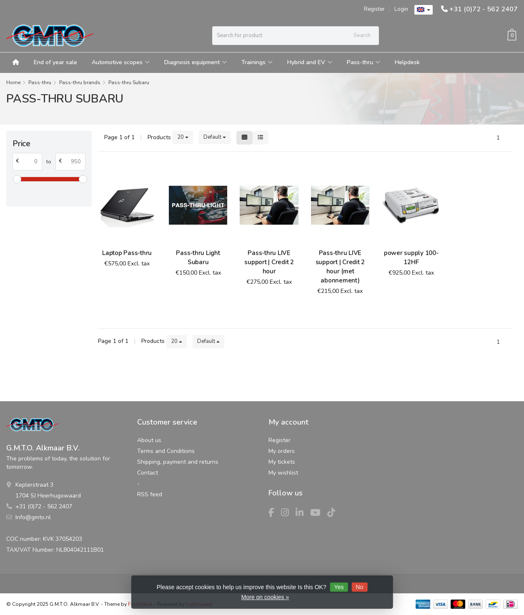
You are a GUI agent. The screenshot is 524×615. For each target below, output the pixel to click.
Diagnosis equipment (195, 62)
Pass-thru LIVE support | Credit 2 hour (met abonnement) (340, 267)
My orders (281, 451)
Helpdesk (407, 62)
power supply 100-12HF (411, 257)
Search (362, 35)
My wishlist (283, 473)
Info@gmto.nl (33, 517)
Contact (147, 473)
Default (214, 137)
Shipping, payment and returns (177, 462)
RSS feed (149, 494)
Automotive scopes (121, 62)
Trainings (257, 62)
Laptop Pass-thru (127, 253)
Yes (339, 587)
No (359, 587)
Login (401, 9)
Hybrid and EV (309, 62)
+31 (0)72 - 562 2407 (483, 9)
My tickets (281, 462)
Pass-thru (363, 62)
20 (182, 137)
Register (374, 9)
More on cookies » (265, 597)
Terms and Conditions (166, 451)
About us (149, 440)
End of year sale (55, 62)
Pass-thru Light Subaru (198, 257)
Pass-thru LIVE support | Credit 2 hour (269, 262)
